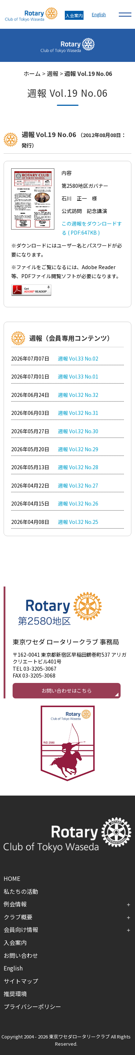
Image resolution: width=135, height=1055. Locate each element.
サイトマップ (21, 981)
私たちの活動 (21, 891)
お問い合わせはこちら (66, 690)
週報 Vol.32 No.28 (78, 467)
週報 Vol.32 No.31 (78, 412)
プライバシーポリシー (32, 1006)
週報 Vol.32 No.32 (78, 394)
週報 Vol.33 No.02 (78, 358)
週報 (52, 73)
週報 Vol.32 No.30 (78, 431)
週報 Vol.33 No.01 (78, 376)
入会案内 (74, 15)
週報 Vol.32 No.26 (78, 503)
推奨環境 (15, 993)
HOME (12, 878)
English (99, 14)
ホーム (32, 73)
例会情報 (15, 904)
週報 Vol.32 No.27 (78, 485)
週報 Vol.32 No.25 (78, 521)
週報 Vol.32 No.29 (78, 449)
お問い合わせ (21, 955)
